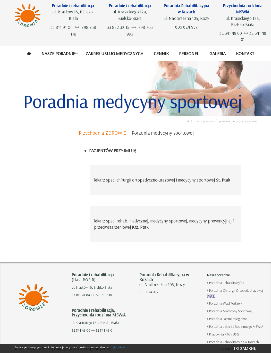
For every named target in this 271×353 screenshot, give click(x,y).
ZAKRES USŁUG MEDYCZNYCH (115, 53)
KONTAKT (245, 53)
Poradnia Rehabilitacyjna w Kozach (234, 342)
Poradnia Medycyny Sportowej (238, 121)
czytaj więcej (117, 347)
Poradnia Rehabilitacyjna (226, 282)
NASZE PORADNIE (58, 53)
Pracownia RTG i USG (224, 334)
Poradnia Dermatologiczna (228, 318)
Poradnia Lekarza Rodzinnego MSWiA (236, 326)
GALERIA (217, 53)
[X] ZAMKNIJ (245, 348)
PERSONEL (189, 53)
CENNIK (161, 53)
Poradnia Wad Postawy (225, 303)
